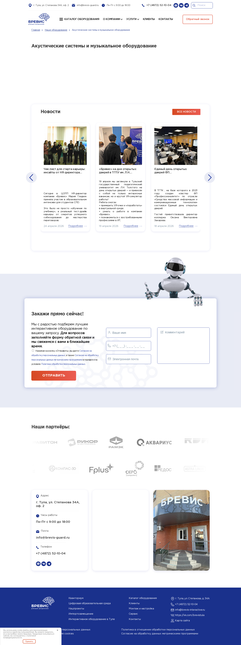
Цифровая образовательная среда (90, 603)
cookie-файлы (23, 630)
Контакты (135, 619)
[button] (31, 177)
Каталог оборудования (81, 19)
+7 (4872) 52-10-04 (158, 5)
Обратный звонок (197, 19)
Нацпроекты (76, 609)
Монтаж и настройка (141, 609)
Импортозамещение (81, 614)
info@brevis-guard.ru (88, 5)
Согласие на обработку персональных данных (60, 630)
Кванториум (76, 598)
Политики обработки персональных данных (63, 364)
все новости (186, 112)
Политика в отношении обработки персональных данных (158, 630)
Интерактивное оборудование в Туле (92, 619)
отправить (53, 375)
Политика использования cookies (52, 634)
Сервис (133, 614)
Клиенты (134, 603)
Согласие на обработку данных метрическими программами (159, 634)
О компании (111, 19)
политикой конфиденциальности (19, 637)
